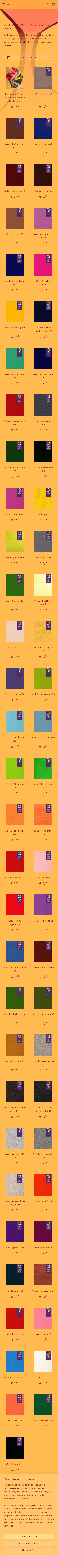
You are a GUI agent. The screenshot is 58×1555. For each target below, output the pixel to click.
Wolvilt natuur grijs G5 (14, 1156)
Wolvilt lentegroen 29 (43, 694)
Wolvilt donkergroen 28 (43, 469)
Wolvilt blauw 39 (43, 144)
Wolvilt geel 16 (43, 514)
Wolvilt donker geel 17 (14, 329)
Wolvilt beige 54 (43, 94)
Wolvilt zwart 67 (14, 1463)
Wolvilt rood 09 (15, 1334)
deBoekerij (8, 1534)
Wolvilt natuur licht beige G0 (14, 1202)
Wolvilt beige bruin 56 (14, 146)
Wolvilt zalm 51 (14, 1420)
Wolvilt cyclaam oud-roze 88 (43, 236)
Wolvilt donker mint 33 (14, 376)
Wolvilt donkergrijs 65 (43, 423)
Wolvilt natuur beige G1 (43, 1062)
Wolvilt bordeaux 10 (14, 190)
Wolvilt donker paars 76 (43, 376)
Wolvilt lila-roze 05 (43, 920)
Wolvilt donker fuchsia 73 (43, 282)
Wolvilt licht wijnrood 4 (14, 922)
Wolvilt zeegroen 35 (43, 1420)
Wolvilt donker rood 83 (14, 423)
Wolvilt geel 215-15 (14, 557)
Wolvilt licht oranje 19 (43, 832)
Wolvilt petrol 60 (15, 1290)
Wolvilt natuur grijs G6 (43, 1156)
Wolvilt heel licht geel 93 (43, 602)
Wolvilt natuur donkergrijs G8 (43, 1109)
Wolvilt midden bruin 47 (43, 969)
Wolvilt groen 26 (14, 600)
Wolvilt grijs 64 (43, 557)
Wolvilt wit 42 (43, 1377)
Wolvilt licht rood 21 (14, 877)
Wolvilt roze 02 (43, 1334)
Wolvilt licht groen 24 (43, 786)
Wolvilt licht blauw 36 (14, 739)
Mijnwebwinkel (39, 1549)
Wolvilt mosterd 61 (14, 1060)
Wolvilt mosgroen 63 (43, 1014)
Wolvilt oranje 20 (43, 1200)
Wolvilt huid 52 (14, 647)
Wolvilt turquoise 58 (14, 1377)
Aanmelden (12, 1524)
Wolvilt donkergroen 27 (14, 469)
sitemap (37, 1544)
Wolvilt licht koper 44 (14, 832)
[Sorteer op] (29, 57)
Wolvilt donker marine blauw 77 (43, 329)
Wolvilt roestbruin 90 (43, 1290)
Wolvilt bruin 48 (43, 190)
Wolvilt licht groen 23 (14, 786)
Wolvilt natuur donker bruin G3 (14, 1109)
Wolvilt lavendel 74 (14, 694)
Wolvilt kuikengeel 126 (43, 649)
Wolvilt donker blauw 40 (14, 282)
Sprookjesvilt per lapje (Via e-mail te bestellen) (14, 97)
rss (44, 1544)
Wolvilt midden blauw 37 (15, 969)
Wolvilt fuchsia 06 (14, 514)
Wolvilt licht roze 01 (43, 877)
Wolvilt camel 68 (14, 234)
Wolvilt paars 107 (15, 1247)
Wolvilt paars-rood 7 (43, 1247)
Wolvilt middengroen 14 (14, 1016)
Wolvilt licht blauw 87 (43, 737)
